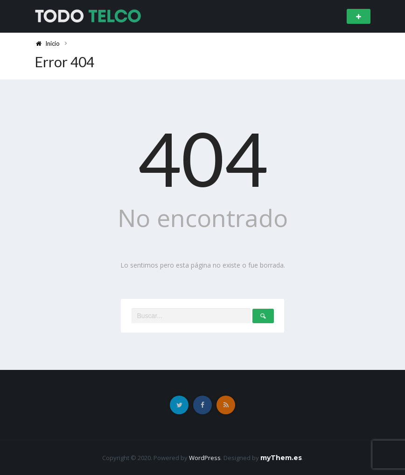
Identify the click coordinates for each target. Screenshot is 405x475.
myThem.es (281, 458)
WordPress (205, 458)
